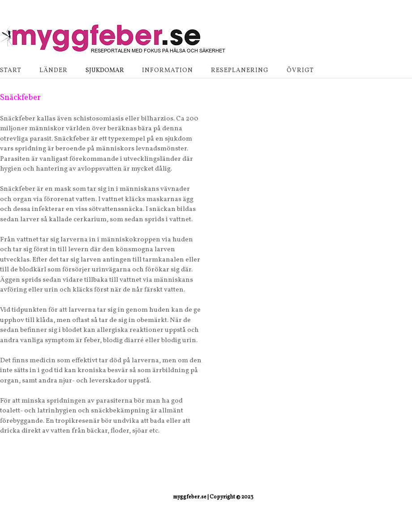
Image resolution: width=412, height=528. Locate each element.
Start (10, 70)
